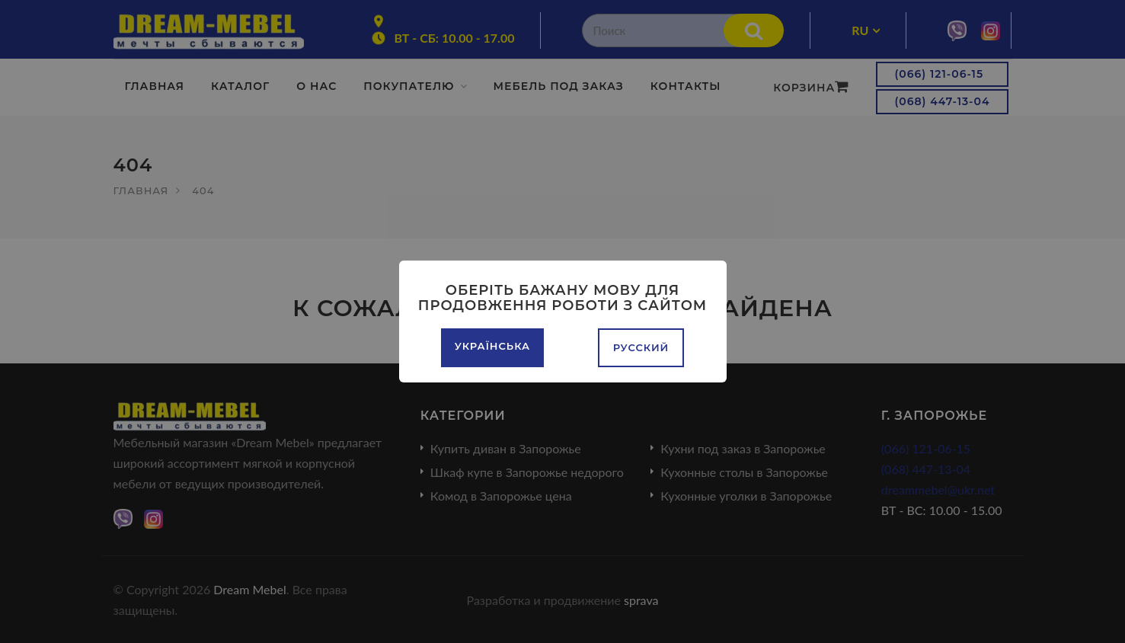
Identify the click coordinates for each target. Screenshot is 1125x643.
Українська (492, 346)
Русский (641, 347)
